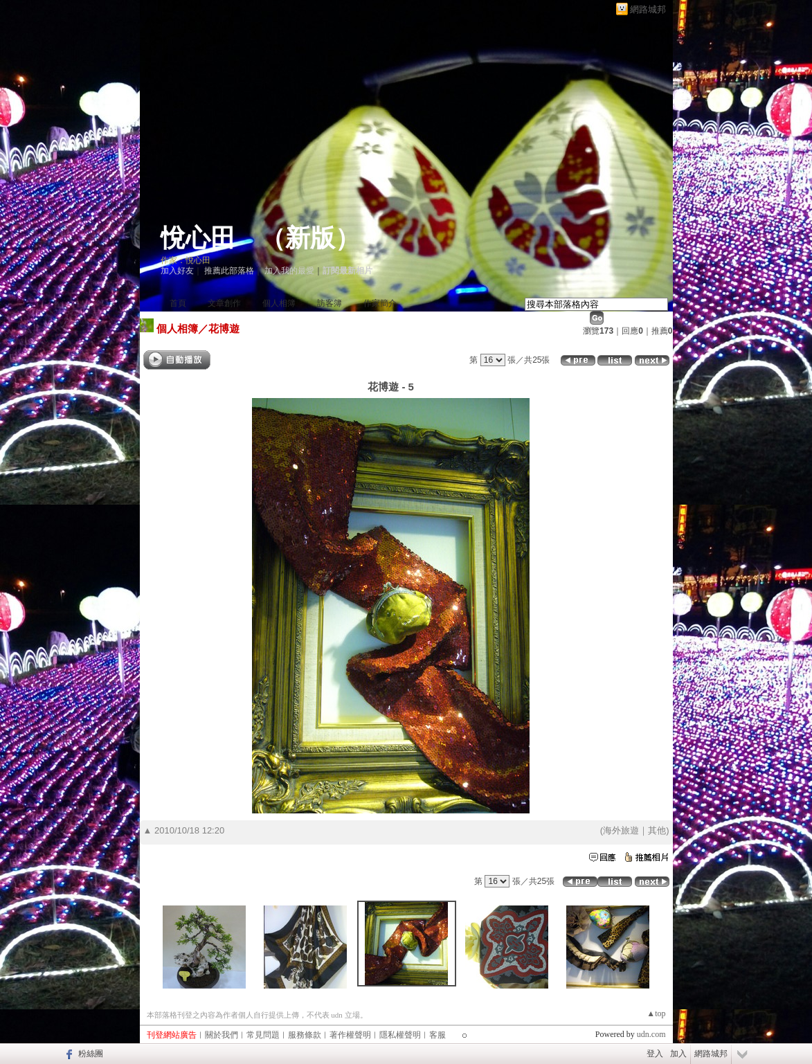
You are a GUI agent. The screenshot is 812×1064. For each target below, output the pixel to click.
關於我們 (221, 1035)
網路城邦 (648, 9)
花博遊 (224, 328)
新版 (310, 238)
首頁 (178, 303)
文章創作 (224, 303)
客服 (437, 1035)
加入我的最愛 (289, 271)
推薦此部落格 (229, 271)
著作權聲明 (350, 1035)
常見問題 (263, 1035)
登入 (655, 1053)
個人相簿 (279, 303)
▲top (656, 1013)
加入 (678, 1053)
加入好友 (177, 271)
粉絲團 (90, 1053)
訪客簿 (329, 303)
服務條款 (304, 1035)
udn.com (651, 1034)
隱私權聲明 (400, 1035)
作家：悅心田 (185, 260)
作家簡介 (380, 303)
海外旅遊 (621, 830)
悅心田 (198, 238)
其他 (657, 830)
